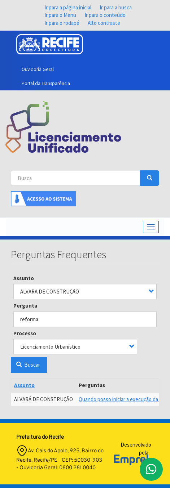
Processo (24, 333)
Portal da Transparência (46, 83)
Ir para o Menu (60, 15)
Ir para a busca (116, 7)
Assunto (23, 278)
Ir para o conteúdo (105, 15)
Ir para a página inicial (67, 7)
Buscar (28, 364)
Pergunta (25, 305)
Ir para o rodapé (61, 22)
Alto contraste (104, 22)
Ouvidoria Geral (38, 69)
